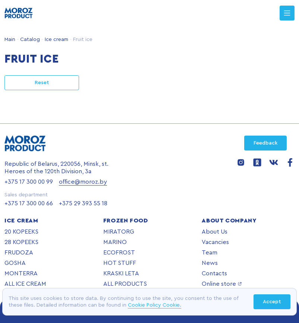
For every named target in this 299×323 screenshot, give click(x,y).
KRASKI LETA (121, 273)
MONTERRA (21, 273)
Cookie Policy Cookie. (154, 305)
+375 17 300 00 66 (28, 203)
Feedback (265, 143)
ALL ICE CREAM (25, 284)
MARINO (115, 242)
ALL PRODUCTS (125, 284)
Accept (272, 301)
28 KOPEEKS (21, 242)
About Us (214, 232)
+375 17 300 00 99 (28, 182)
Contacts (214, 273)
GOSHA (15, 263)
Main (9, 39)
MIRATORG (118, 232)
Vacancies (215, 242)
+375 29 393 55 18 (83, 203)
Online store (222, 284)
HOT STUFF (119, 263)
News (210, 263)
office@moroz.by (83, 182)
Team (209, 253)
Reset (42, 82)
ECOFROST (119, 253)
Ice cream (55, 39)
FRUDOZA (18, 253)
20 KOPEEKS (21, 232)
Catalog (29, 39)
